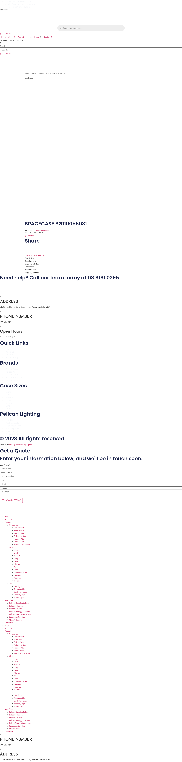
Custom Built (19, 527)
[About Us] (12, 37)
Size (11, 546)
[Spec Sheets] (35, 37)
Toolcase (17, 580)
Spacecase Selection (17, 616)
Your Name (5, 464)
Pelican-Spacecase (37, 73)
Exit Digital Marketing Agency (21, 443)
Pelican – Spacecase (22, 543)
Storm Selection (15, 619)
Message (3, 487)
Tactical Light (19, 596)
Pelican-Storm (19, 541)
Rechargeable (19, 588)
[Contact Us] (48, 37)
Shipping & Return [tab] (32, 263)
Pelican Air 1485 (15, 608)
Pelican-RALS (19, 538)
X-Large (17, 563)
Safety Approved (20, 591)
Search (2, 46)
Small (16, 552)
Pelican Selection (16, 605)
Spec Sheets (9, 599)
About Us (8, 518)
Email (3, 480)
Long (16, 557)
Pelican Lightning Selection (19, 602)
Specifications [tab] (30, 260)
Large (16, 560)
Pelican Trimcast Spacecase (20, 613)
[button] (91, 43)
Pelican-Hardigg (20, 535)
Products (8, 521)
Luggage (17, 574)
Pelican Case (19, 532)
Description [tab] (29, 257)
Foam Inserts (19, 529)
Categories (13, 524)
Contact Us (9, 622)
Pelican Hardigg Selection (19, 610)
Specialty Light (19, 594)
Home (27, 73)
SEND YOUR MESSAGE (11, 499)
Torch (11, 582)
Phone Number (6, 472)
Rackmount (18, 577)
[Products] (22, 37)
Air (15, 566)
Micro (16, 549)
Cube (16, 569)
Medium (17, 555)
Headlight (18, 585)
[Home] (3, 37)
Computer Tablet (20, 571)
